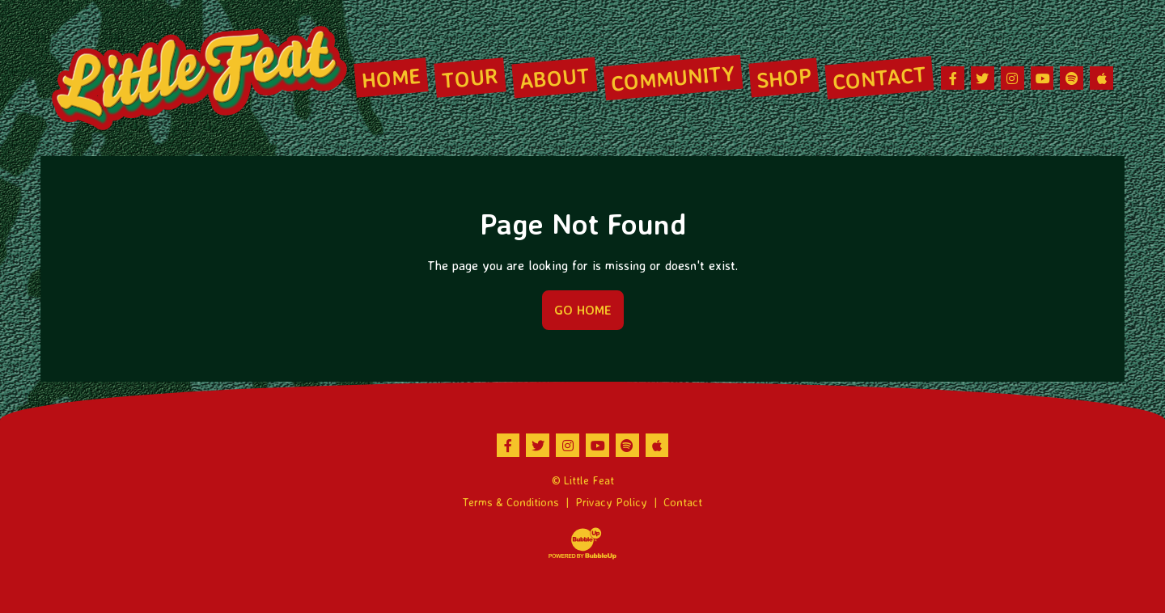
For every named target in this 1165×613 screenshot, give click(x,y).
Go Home (583, 310)
